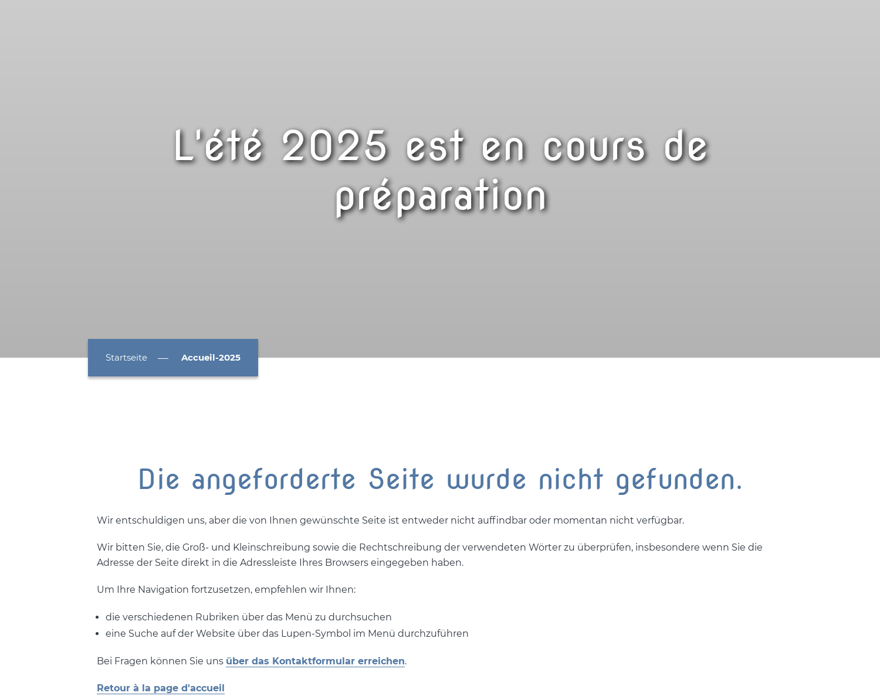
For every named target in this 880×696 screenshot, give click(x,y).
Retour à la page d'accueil (161, 688)
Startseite (126, 357)
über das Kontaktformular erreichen (315, 661)
